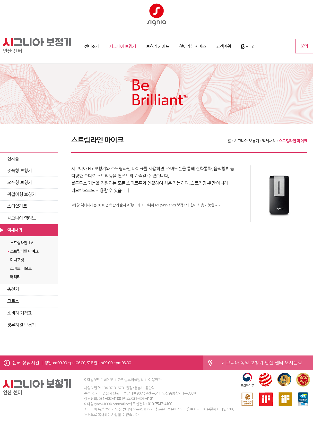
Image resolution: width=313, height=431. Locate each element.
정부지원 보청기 (21, 325)
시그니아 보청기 (122, 46)
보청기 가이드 (157, 46)
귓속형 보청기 (19, 171)
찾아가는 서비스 (192, 46)
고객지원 (223, 46)
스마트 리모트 (21, 268)
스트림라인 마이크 (24, 251)
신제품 (13, 159)
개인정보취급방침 (131, 379)
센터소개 (91, 46)
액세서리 (14, 230)
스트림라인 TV (21, 243)
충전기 (13, 289)
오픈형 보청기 (19, 182)
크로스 (13, 301)
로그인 (249, 46)
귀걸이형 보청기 (21, 194)
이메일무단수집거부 (98, 379)
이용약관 (154, 379)
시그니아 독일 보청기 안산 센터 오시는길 (262, 363)
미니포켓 (17, 260)
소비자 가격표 (19, 313)
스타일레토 (17, 206)
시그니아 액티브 (21, 218)
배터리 (15, 277)
